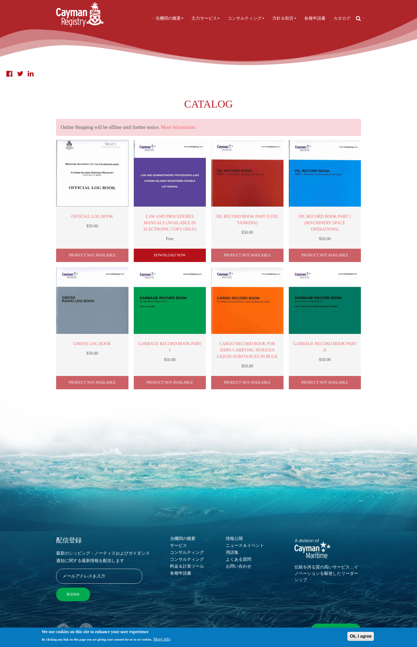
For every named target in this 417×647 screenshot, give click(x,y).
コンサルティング (246, 18)
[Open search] (358, 18)
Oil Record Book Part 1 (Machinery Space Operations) (324, 222)
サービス (178, 545)
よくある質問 (238, 559)
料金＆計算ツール (187, 566)
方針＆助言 (284, 18)
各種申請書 (315, 18)
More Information (178, 127)
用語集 (232, 552)
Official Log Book (92, 216)
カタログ (342, 18)
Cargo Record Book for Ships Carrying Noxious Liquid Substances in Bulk (247, 350)
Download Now (170, 255)
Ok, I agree (361, 637)
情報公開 (234, 538)
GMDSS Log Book (92, 343)
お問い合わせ (238, 566)
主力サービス (205, 18)
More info (161, 640)
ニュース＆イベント (245, 545)
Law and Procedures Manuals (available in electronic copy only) (169, 222)
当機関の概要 (169, 18)
